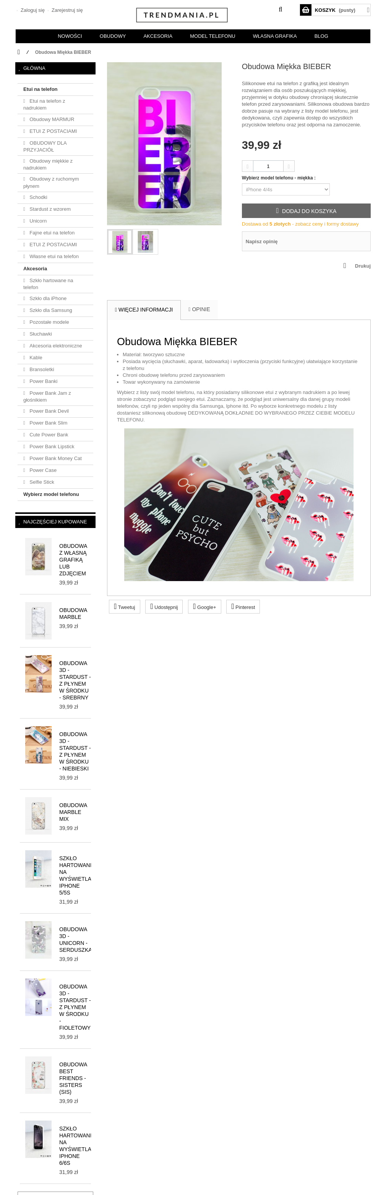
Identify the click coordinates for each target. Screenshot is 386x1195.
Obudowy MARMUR (51, 119)
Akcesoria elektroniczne (55, 346)
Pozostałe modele (48, 322)
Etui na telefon (40, 89)
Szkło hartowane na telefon (48, 284)
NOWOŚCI (70, 36)
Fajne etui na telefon (51, 233)
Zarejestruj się (66, 10)
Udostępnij (164, 606)
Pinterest (243, 606)
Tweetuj (124, 606)
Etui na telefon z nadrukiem (44, 104)
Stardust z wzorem (49, 209)
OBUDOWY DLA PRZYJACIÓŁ (45, 146)
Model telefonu (212, 36)
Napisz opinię (262, 241)
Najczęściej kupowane (55, 522)
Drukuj (363, 266)
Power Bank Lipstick (51, 446)
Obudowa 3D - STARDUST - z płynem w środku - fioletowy (75, 1007)
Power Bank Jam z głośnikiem (47, 396)
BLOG (321, 36)
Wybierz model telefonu (51, 494)
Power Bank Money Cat (55, 458)
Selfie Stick (41, 482)
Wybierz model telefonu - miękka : (279, 178)
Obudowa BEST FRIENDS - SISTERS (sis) (73, 1078)
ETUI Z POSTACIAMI (52, 131)
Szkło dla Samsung (50, 310)
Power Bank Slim (48, 423)
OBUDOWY (113, 36)
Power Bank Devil (48, 411)
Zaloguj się (31, 10)
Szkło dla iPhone (47, 298)
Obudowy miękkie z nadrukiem (48, 164)
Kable (35, 357)
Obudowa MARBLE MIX (73, 812)
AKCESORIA (157, 36)
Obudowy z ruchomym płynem (51, 182)
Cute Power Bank (48, 435)
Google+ (204, 606)
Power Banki (43, 381)
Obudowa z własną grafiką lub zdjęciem (73, 560)
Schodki (37, 197)
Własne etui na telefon (53, 256)
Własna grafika (275, 36)
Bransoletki (41, 369)
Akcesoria (35, 268)
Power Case (42, 470)
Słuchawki (40, 334)
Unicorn (37, 221)
